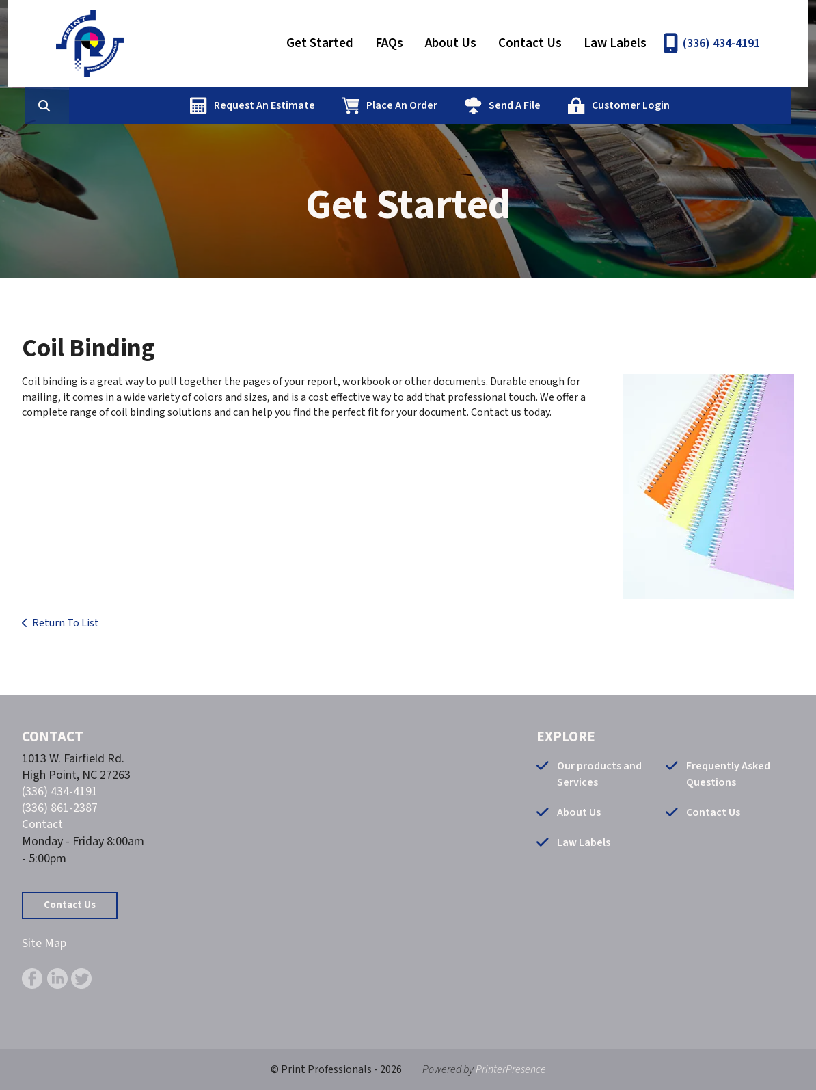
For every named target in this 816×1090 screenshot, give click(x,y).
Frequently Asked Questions (728, 774)
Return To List (65, 622)
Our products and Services (599, 774)
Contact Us (530, 43)
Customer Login (696, 105)
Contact (42, 824)
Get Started (319, 43)
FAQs (389, 43)
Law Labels (615, 43)
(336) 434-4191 (721, 43)
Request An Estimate (329, 105)
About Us (450, 43)
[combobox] (134, 105)
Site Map (44, 943)
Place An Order (466, 105)
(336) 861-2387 (60, 807)
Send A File (580, 105)
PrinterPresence (511, 1069)
